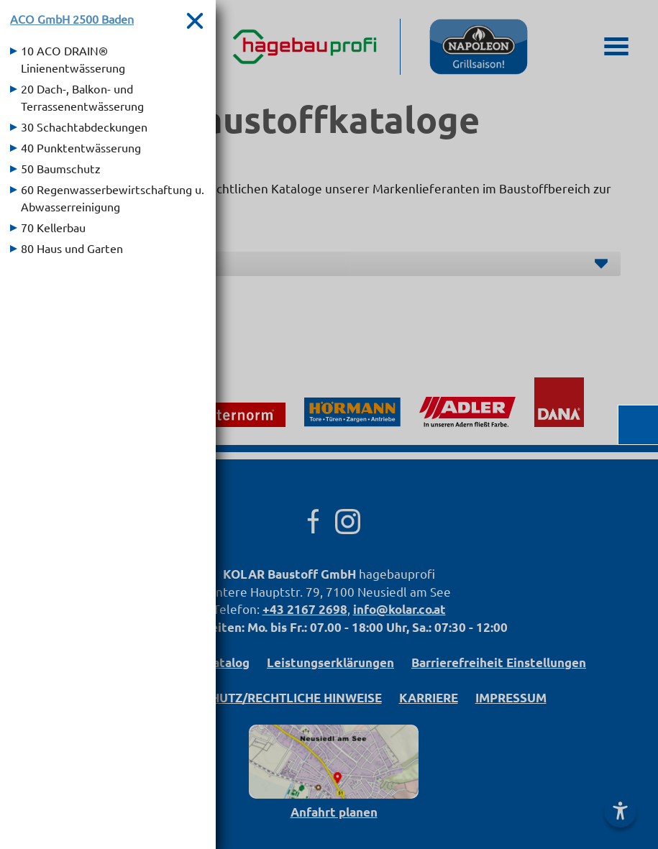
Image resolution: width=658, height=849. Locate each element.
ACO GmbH (72, 19)
